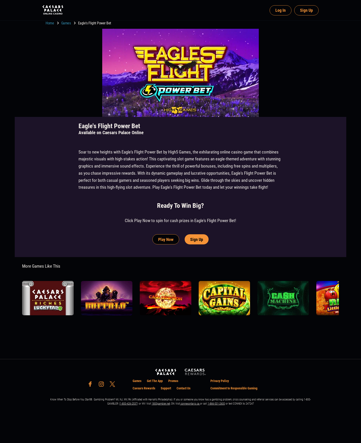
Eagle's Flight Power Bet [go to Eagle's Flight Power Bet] (94, 23)
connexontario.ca (190, 403)
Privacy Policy (219, 381)
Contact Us (183, 388)
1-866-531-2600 (216, 403)
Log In (280, 10)
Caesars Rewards (144, 388)
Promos (173, 381)
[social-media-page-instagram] (103, 385)
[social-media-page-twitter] (114, 385)
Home (50, 23)
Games (66, 23)
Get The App (155, 381)
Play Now (165, 239)
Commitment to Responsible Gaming (233, 388)
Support (166, 388)
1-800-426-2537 (128, 403)
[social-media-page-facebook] (91, 385)
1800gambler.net (161, 403)
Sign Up (306, 10)
